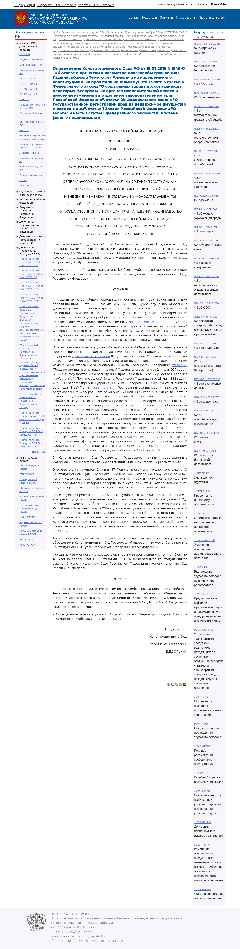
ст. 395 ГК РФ (201, 513)
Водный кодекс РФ (31, 64)
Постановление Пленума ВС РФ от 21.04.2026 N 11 (31, 274)
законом (157, 383)
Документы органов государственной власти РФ (32, 239)
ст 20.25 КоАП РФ (204, 540)
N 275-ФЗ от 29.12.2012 (206, 128)
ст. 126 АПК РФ (202, 822)
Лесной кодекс (29, 152)
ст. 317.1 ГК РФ (202, 491)
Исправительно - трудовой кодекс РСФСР (30, 508)
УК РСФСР (26, 539)
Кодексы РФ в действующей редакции (28, 46)
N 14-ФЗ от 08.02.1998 (206, 303)
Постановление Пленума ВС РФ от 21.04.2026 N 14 (31, 262)
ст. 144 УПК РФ (202, 746)
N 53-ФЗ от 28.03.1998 (206, 433)
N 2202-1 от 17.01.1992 (205, 343)
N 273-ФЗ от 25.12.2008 (207, 173)
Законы (166, 17)
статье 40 (133, 351)
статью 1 (68, 378)
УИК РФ (24, 185)
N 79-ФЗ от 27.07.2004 (206, 106)
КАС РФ (24, 130)
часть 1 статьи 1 (103, 387)
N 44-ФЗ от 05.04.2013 (206, 397)
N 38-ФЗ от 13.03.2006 (206, 195)
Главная (132, 17)
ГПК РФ (24, 99)
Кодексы (149, 17)
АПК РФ (24, 54)
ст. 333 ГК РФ (201, 473)
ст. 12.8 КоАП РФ (203, 630)
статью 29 (179, 365)
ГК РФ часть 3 (28, 88)
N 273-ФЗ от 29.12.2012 (206, 93)
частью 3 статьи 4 (143, 322)
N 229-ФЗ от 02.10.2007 (207, 410)
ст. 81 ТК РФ (200, 567)
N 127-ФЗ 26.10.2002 (205, 357)
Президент (185, 17)
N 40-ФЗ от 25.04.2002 (207, 79)
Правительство (211, 17)
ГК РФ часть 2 (28, 83)
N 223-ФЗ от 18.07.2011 (206, 316)
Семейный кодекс (31, 175)
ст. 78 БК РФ (201, 594)
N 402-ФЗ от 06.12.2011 (206, 240)
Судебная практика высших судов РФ (80, 32)
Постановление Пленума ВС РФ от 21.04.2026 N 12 (31, 286)
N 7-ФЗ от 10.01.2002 (205, 209)
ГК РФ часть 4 (28, 94)
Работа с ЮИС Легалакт (96, 5)
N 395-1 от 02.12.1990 (205, 451)
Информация (24, 5)
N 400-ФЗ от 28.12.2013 (207, 43)
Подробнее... (38, 451)
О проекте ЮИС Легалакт (56, 5)
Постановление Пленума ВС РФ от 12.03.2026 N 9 (31, 431)
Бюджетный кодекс (32, 59)
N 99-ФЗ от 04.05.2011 (206, 276)
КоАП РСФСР (27, 517)
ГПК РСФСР (26, 474)
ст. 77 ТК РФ (201, 723)
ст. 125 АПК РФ (202, 889)
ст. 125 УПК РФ (202, 773)
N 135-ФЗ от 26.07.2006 (207, 258)
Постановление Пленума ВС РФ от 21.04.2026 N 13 (31, 298)
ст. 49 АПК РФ (202, 844)
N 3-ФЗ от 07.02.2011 (205, 227)
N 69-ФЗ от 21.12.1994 (205, 61)
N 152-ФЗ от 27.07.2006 (207, 379)
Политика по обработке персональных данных (87, 940)
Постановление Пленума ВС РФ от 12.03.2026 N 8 (31, 443)
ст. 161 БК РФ (201, 697)
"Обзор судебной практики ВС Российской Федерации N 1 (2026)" (30, 400)
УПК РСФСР (27, 544)
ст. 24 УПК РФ (202, 791)
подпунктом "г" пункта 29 (148, 437)
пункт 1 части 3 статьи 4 (91, 356)
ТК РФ (23, 180)
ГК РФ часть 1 (27, 78)
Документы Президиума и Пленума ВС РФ (29, 251)
